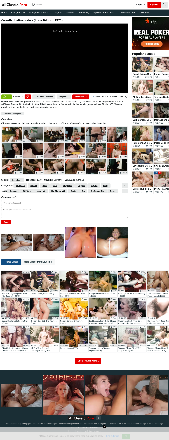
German (13, 191)
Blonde (33, 186)
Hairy (105, 186)
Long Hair (41, 191)
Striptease (67, 186)
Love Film (16, 180)
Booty (112, 191)
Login (140, 5)
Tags (58, 12)
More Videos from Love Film (38, 262)
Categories (18, 12)
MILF (55, 186)
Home (4, 12)
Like (7, 97)
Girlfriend (27, 191)
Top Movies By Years (105, 12)
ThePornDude (128, 12)
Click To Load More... (88, 361)
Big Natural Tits (97, 191)
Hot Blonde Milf (58, 191)
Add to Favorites (44, 97)
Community (83, 12)
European (20, 186)
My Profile (144, 12)
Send (6, 222)
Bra (83, 191)
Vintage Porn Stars (40, 12)
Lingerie (81, 186)
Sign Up (154, 5)
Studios (70, 12)
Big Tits (94, 186)
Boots (73, 191)
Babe (45, 186)
